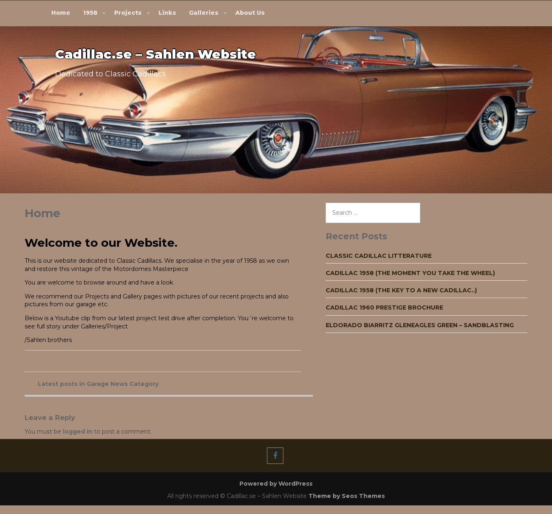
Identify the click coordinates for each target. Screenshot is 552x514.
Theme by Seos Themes (346, 496)
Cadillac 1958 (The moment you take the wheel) (410, 273)
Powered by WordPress (276, 483)
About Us (250, 12)
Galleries (203, 12)
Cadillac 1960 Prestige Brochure (384, 307)
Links (167, 12)
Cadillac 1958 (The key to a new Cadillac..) (401, 290)
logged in (77, 431)
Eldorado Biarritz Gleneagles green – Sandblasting (420, 325)
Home (60, 12)
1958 (90, 12)
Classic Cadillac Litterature (379, 255)
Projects (128, 12)
